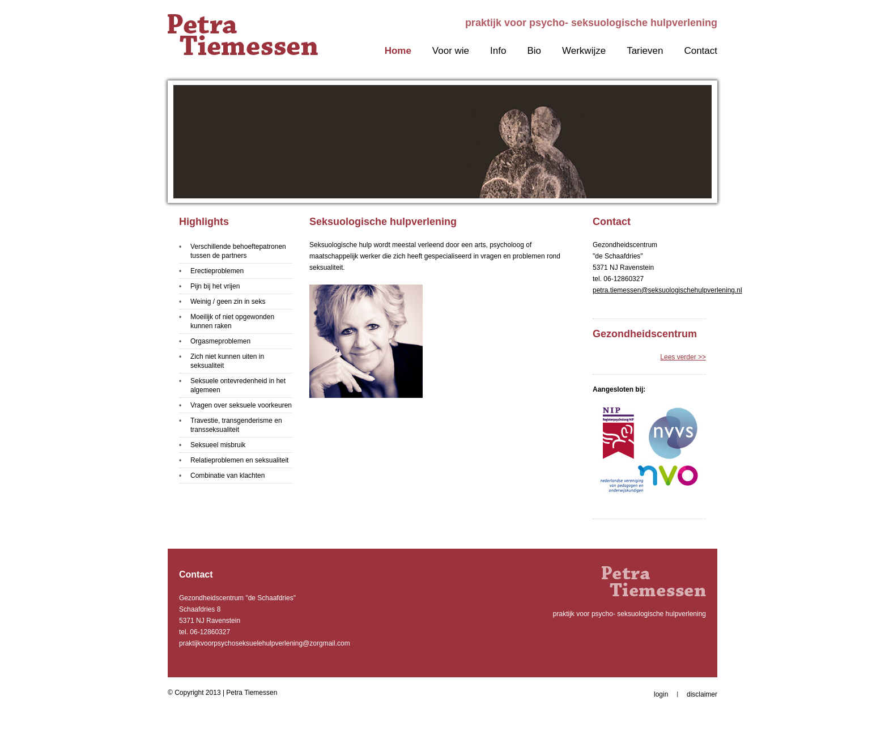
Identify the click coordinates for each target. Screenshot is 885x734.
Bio (534, 50)
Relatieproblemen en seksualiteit (239, 460)
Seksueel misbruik (217, 445)
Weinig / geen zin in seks (228, 302)
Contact (700, 50)
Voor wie (450, 50)
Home (398, 50)
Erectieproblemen (217, 271)
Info (498, 50)
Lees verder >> (683, 357)
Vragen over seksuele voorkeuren (241, 405)
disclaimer (702, 694)
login (661, 694)
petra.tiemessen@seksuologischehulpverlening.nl (667, 290)
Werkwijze (584, 50)
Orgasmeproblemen (220, 341)
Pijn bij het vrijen (215, 286)
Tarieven (645, 50)
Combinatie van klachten (227, 476)
